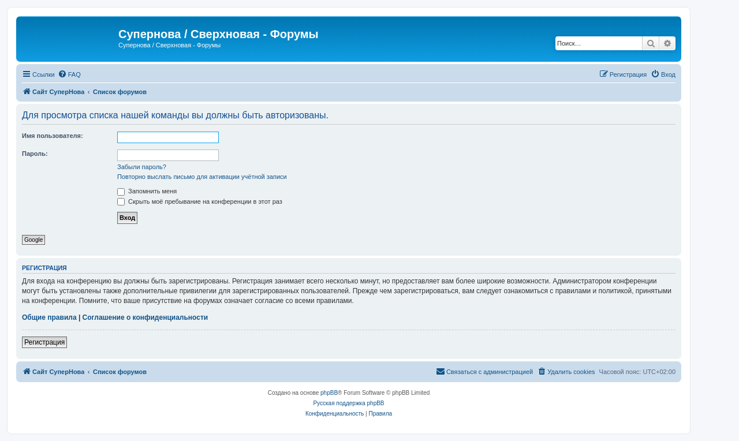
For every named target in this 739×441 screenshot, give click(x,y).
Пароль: (35, 153)
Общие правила (49, 317)
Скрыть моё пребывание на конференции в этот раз (199, 201)
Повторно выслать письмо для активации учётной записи (202, 176)
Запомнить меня (147, 191)
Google (33, 240)
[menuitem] (69, 74)
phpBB (329, 393)
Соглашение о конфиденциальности (145, 317)
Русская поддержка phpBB (348, 403)
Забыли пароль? (141, 166)
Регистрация (44, 342)
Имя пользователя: (52, 135)
